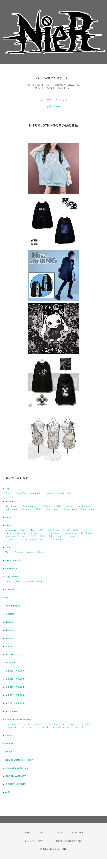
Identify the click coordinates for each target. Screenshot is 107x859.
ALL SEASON (12, 654)
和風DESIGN (12, 576)
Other (38, 509)
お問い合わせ (53, 106)
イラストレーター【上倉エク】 (68, 727)
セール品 (9, 589)
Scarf (66, 530)
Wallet (76, 530)
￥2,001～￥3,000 (14, 671)
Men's (8, 752)
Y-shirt (60, 493)
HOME (27, 833)
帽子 (42, 530)
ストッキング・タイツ (16, 536)
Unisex (9, 743)
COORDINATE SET (15, 776)
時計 (86, 530)
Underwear (71, 533)
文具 (51, 536)
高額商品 (9, 614)
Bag (33, 530)
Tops (8, 488)
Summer (10, 630)
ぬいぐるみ (53, 530)
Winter (9, 646)
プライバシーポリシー (36, 841)
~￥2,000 (10, 663)
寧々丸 (45, 727)
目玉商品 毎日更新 (15, 784)
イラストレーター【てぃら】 (63, 724)
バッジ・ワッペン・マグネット (20, 539)
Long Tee (21, 493)
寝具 (42, 536)
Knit (70, 493)
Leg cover (21, 533)
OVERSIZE (11, 568)
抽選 (7, 792)
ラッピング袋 (55, 539)
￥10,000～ (11, 711)
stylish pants (85, 506)
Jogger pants (52, 509)
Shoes (24, 530)
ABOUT (43, 833)
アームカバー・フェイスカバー (46, 533)
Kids (8, 547)
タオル (71, 536)
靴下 (34, 536)
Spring (9, 622)
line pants (26, 509)
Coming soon (12, 606)
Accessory (10, 530)
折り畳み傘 (86, 533)
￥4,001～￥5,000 (14, 687)
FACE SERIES (13, 560)
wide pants (11, 509)
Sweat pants (11, 506)
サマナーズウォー (29, 727)
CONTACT (77, 833)
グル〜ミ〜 (10, 727)
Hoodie (49, 493)
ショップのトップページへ (53, 100)
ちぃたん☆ (39, 724)
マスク (60, 536)
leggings (70, 506)
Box (7, 597)
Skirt (58, 506)
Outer (8, 517)
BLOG (60, 833)
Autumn (9, 638)
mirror (8, 533)
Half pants (47, 506)
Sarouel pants (30, 506)
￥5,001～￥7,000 (14, 695)
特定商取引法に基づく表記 (69, 841)
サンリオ (86, 724)
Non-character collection (19, 760)
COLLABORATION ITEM (18, 719)
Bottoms (10, 501)
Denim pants (70, 509)
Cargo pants (87, 509)
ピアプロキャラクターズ (17, 724)
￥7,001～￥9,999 (14, 703)
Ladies (9, 735)
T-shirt (8, 493)
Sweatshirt (35, 493)
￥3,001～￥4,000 (14, 679)
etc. (42, 539)
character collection (16, 768)
